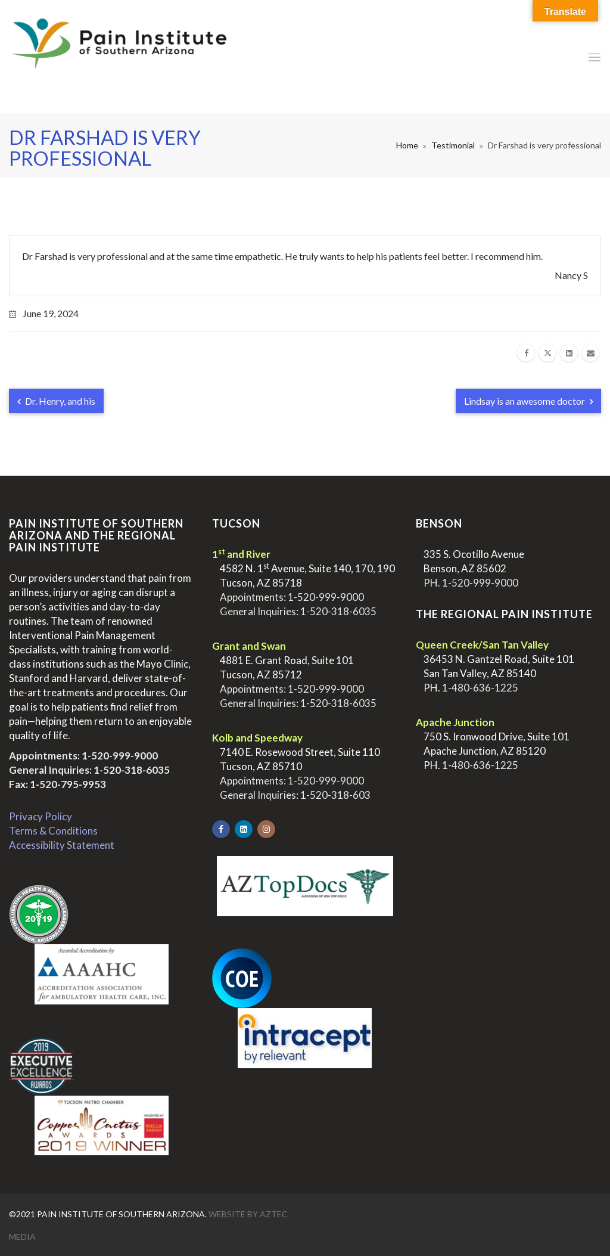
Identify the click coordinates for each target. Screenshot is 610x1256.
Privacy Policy (40, 816)
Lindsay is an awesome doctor (528, 401)
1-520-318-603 (335, 795)
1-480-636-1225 (480, 687)
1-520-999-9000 (120, 755)
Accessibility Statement (61, 845)
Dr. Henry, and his (56, 401)
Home (407, 145)
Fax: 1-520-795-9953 (57, 784)
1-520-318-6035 (132, 770)
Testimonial (453, 145)
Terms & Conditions (53, 830)
